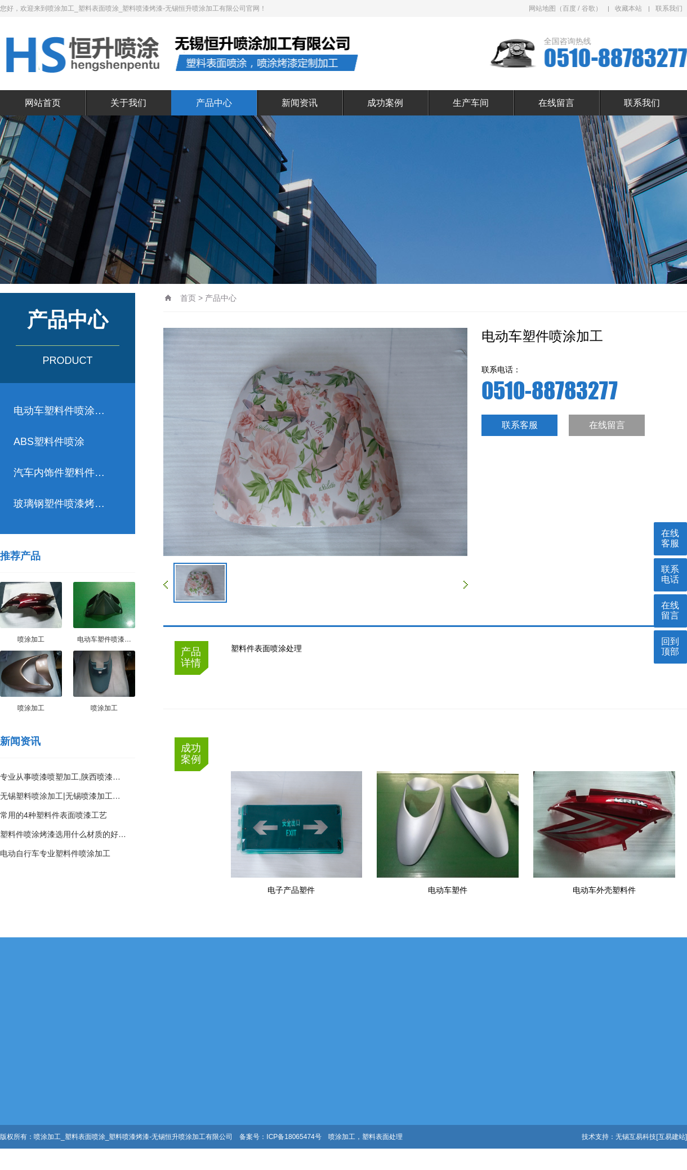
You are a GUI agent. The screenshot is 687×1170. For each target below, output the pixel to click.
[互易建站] (671, 1137)
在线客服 (670, 538)
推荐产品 (20, 556)
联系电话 (670, 574)
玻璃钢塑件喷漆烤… (59, 503)
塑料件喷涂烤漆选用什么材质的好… (63, 834)
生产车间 (471, 103)
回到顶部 (670, 646)
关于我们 (128, 103)
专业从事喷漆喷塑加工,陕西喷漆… (60, 776)
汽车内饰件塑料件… (59, 472)
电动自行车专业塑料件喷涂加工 (55, 853)
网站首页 (43, 103)
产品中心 (214, 103)
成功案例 (385, 103)
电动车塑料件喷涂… (59, 410)
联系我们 (668, 8)
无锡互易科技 (635, 1137)
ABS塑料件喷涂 (49, 441)
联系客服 (520, 425)
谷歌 (588, 8)
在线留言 (556, 103)
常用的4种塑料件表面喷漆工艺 (53, 815)
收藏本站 (628, 8)
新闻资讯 (300, 103)
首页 (188, 297)
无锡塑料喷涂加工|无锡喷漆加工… (60, 795)
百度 (569, 8)
